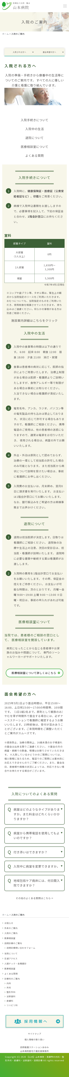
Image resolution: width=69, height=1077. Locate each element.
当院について (11, 953)
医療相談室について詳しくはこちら (34, 673)
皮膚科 (10, 1000)
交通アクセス (11, 958)
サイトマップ (34, 1033)
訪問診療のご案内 (13, 943)
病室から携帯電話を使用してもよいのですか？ (37, 835)
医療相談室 (9, 938)
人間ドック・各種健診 (15, 963)
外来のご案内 (11, 928)
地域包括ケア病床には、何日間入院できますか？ (37, 882)
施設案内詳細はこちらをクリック (34, 320)
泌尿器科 (11, 996)
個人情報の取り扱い (34, 1039)
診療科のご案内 (12, 978)
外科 (9, 987)
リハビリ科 (12, 1005)
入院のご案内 (11, 933)
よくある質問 (11, 973)
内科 (9, 983)
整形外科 (11, 992)
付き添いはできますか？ (31, 852)
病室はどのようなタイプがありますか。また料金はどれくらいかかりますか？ (37, 814)
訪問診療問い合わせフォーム (21, 947)
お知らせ (8, 923)
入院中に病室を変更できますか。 (37, 866)
